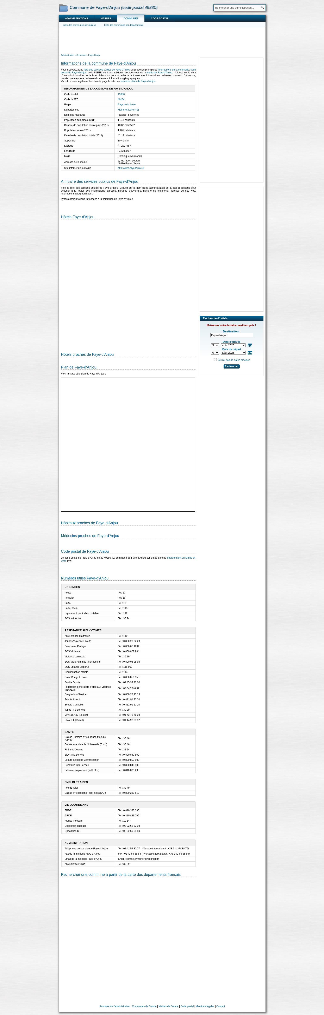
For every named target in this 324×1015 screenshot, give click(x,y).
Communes (131, 18)
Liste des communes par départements (123, 25)
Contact (220, 1006)
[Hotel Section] (128, 284)
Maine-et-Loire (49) (128, 109)
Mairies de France (169, 1006)
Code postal (160, 18)
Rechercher (231, 366)
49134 (121, 99)
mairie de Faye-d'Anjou (159, 72)
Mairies (106, 18)
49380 (121, 94)
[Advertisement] (162, 40)
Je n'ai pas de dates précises (234, 360)
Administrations (76, 18)
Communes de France (144, 1006)
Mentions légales (205, 1006)
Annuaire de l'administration (115, 1006)
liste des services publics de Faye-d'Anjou (107, 69)
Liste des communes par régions (79, 25)
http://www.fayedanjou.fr (131, 168)
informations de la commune (173, 69)
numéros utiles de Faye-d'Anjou (138, 81)
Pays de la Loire (127, 104)
